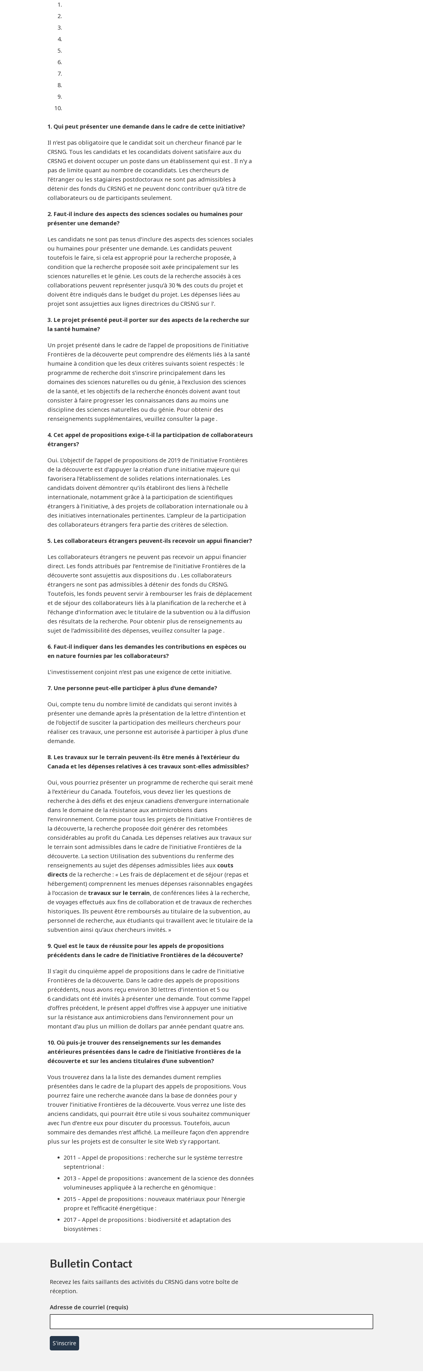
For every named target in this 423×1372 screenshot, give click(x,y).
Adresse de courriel (77, 1307)
